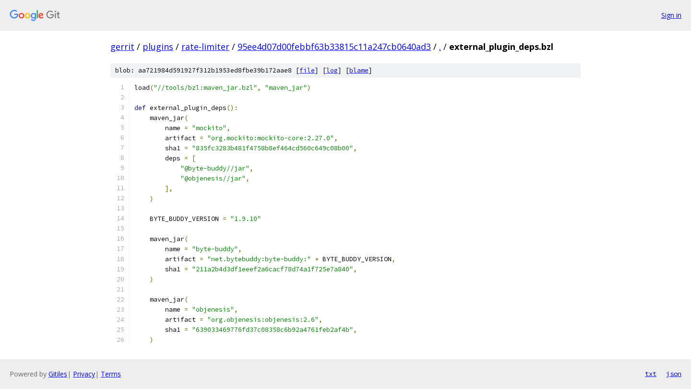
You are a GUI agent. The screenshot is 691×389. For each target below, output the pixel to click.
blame (359, 70)
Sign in (671, 15)
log (332, 70)
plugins (158, 46)
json (673, 373)
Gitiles (57, 373)
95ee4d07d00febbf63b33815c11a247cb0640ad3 (334, 46)
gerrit (122, 46)
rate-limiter (205, 46)
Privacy (84, 373)
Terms (111, 373)
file (307, 70)
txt (650, 373)
